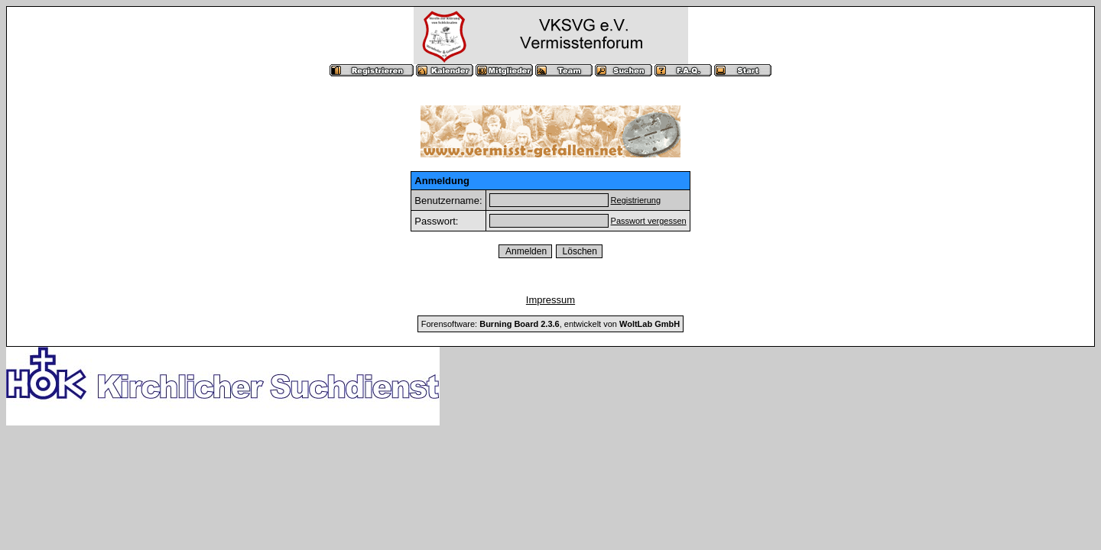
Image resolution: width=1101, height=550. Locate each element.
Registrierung (636, 200)
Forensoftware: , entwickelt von (550, 323)
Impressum (550, 300)
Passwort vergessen (649, 220)
